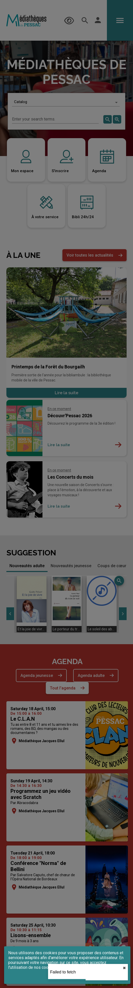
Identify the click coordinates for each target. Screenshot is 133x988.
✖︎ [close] (124, 968)
